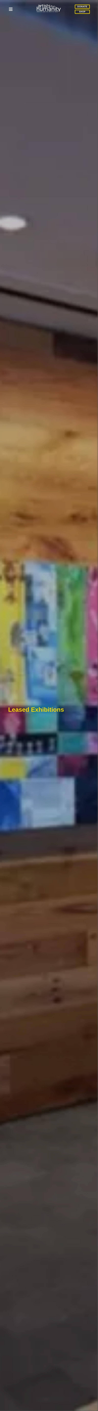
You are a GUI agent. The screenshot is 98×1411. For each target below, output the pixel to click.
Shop (82, 12)
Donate (82, 7)
